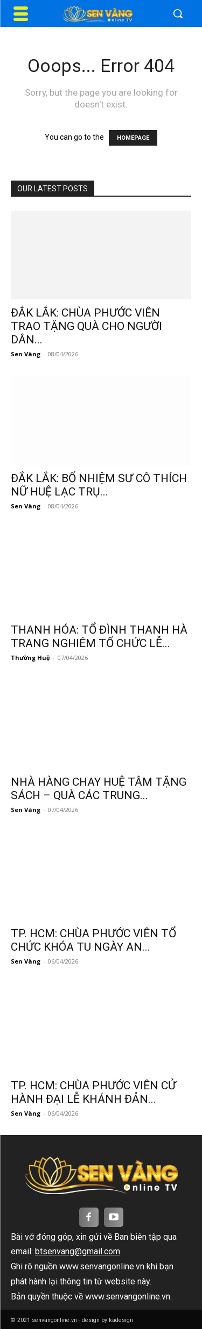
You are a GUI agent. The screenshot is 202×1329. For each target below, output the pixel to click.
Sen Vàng (25, 354)
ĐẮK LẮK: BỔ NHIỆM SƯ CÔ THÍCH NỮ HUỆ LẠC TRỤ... (99, 485)
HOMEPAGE (133, 137)
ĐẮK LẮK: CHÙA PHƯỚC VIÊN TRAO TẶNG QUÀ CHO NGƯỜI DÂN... (86, 326)
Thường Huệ (30, 657)
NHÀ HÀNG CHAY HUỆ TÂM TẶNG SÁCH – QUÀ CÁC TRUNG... (98, 788)
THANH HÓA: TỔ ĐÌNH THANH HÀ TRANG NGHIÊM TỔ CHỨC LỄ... (99, 636)
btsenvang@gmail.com (77, 1251)
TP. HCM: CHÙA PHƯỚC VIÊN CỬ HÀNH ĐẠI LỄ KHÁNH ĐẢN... (93, 1092)
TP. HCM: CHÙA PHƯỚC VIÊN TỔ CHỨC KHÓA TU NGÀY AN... (93, 940)
